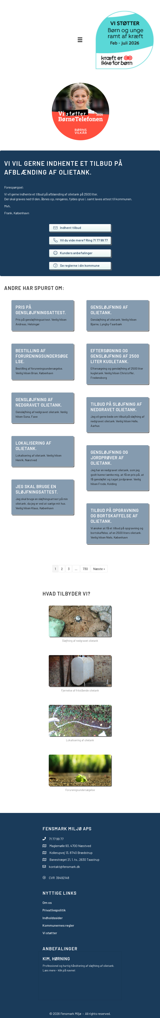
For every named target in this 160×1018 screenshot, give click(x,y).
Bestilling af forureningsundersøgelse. (42, 356)
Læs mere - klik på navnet (59, 970)
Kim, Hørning (56, 958)
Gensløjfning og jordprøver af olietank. (109, 458)
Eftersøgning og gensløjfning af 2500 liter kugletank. (115, 356)
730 (85, 569)
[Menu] (80, 39)
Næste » (99, 569)
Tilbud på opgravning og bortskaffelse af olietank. (115, 516)
